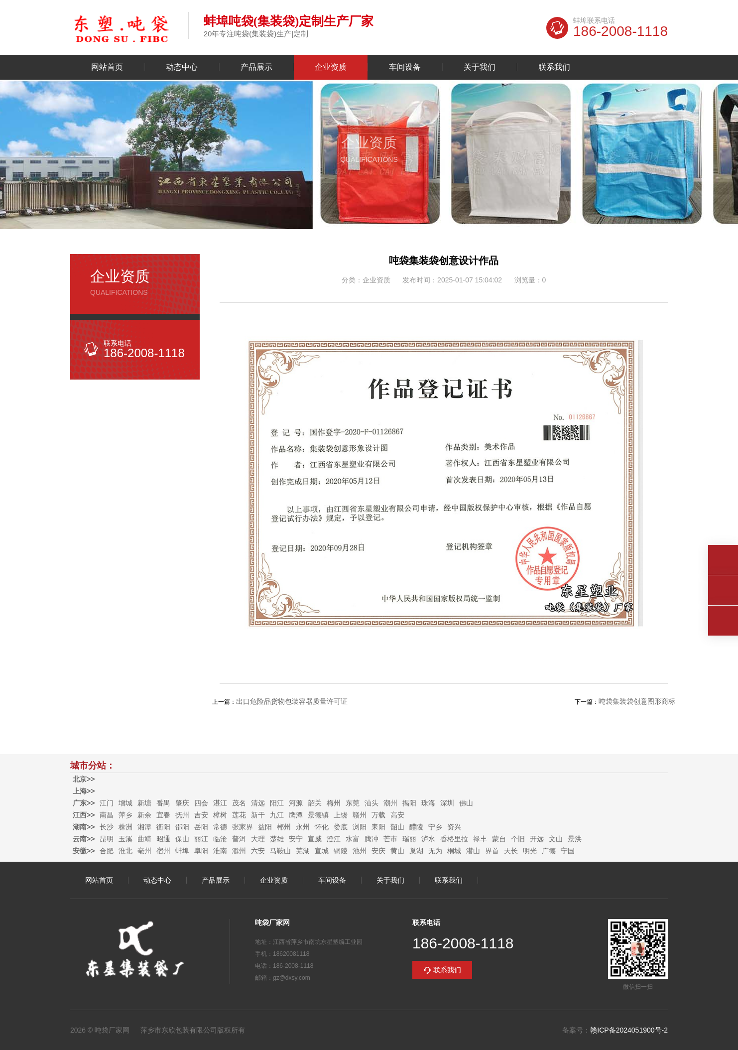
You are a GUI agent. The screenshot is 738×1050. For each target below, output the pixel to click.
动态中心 (182, 67)
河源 (296, 803)
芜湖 (303, 851)
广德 (549, 851)
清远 (258, 803)
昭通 (163, 839)
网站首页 (107, 67)
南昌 (107, 815)
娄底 (341, 827)
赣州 (360, 815)
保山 (182, 839)
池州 (360, 851)
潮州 (390, 803)
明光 (530, 851)
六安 (258, 851)
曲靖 (144, 839)
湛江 (220, 803)
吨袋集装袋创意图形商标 (637, 701)
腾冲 (371, 839)
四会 (201, 803)
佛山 (466, 803)
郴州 (284, 827)
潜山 (473, 851)
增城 (125, 803)
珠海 (428, 803)
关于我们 (479, 67)
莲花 (239, 815)
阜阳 (201, 851)
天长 (511, 851)
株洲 (125, 827)
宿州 (163, 851)
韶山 (397, 827)
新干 (258, 815)
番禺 (163, 803)
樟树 (220, 815)
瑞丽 (409, 839)
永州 (303, 827)
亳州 (144, 851)
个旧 (518, 839)
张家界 (242, 827)
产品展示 (256, 67)
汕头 (371, 803)
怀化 (322, 827)
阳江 (277, 803)
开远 (537, 839)
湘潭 (144, 827)
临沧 (220, 839)
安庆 (378, 851)
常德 (220, 827)
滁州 (239, 851)
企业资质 (331, 67)
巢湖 (416, 851)
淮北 (125, 851)
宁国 (568, 851)
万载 (378, 815)
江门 (107, 803)
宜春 (163, 815)
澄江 (334, 839)
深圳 (447, 803)
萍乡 (125, 815)
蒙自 (499, 839)
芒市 (390, 839)
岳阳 (201, 827)
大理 (258, 839)
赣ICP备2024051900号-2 (629, 1030)
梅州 (334, 803)
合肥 (107, 851)
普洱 (239, 839)
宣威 (315, 839)
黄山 (397, 851)
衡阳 (163, 827)
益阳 (265, 827)
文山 (556, 839)
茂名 (239, 803)
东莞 (353, 803)
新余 (144, 815)
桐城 (454, 851)
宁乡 (435, 827)
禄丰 (480, 839)
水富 (353, 839)
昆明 (107, 839)
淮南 (220, 851)
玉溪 (125, 839)
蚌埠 (182, 851)
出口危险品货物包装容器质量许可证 (292, 701)
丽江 (201, 839)
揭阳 (409, 803)
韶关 (315, 803)
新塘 (144, 803)
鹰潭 (296, 815)
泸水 (428, 839)
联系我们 (554, 67)
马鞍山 (280, 851)
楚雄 (277, 839)
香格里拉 (454, 839)
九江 (277, 815)
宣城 (322, 851)
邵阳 (182, 827)
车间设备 (405, 67)
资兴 (454, 827)
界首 (492, 851)
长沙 (107, 827)
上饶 (341, 815)
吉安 (201, 815)
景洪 (575, 839)
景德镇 (318, 815)
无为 (435, 851)
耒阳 (378, 827)
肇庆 (182, 803)
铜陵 (341, 851)
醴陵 (416, 827)
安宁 (296, 839)
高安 (397, 815)
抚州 (182, 815)
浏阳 (360, 827)
